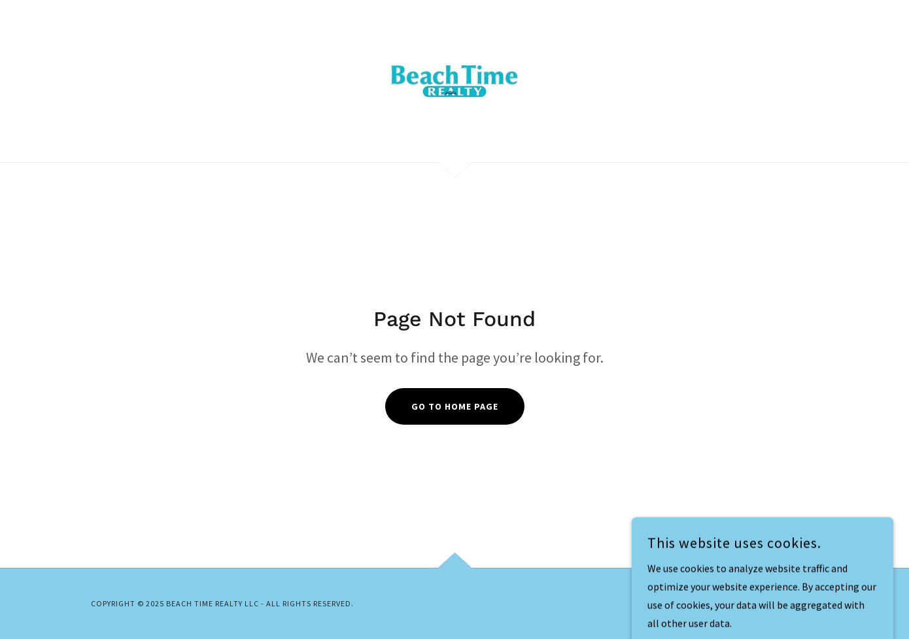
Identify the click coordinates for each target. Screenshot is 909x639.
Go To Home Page (454, 406)
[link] (454, 79)
